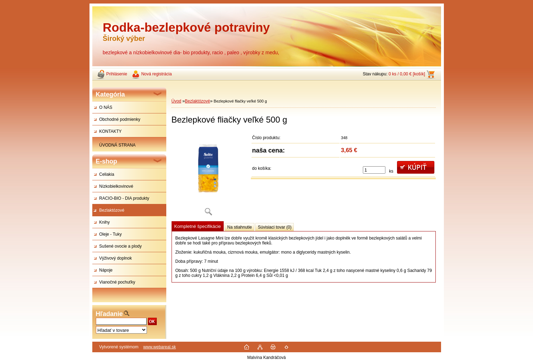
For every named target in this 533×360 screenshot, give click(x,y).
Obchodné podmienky (120, 119)
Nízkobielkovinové (116, 186)
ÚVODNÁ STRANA (117, 145)
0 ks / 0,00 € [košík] (407, 74)
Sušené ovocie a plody (120, 246)
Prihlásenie (116, 74)
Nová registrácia (156, 74)
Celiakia (106, 174)
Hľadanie (109, 313)
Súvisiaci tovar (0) (274, 227)
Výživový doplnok (115, 258)
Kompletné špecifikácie (197, 226)
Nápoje (106, 270)
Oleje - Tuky (110, 234)
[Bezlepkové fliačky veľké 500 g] (208, 176)
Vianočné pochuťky (117, 282)
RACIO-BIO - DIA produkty (124, 198)
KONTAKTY (110, 131)
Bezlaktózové (111, 210)
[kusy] (374, 170)
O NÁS (105, 107)
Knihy (104, 222)
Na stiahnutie (239, 227)
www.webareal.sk (159, 347)
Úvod (176, 101)
